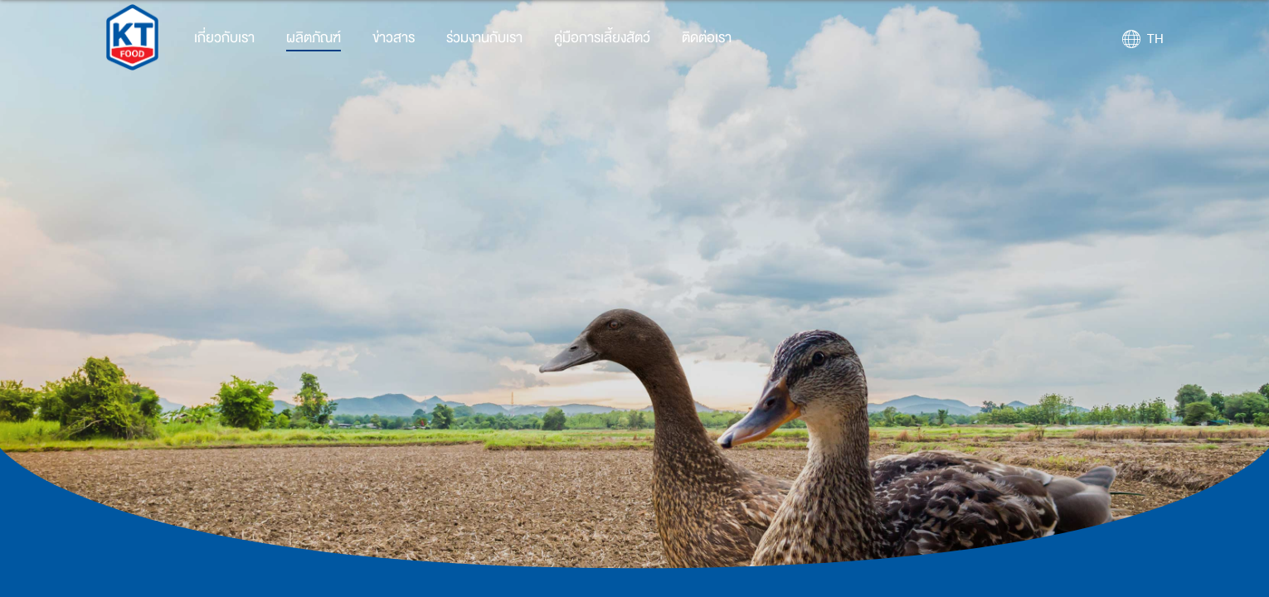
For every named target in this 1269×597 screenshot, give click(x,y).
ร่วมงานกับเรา (484, 38)
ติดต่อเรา (707, 38)
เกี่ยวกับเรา (224, 38)
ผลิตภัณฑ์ (313, 38)
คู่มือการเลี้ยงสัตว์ (602, 38)
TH (1155, 39)
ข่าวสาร (393, 38)
